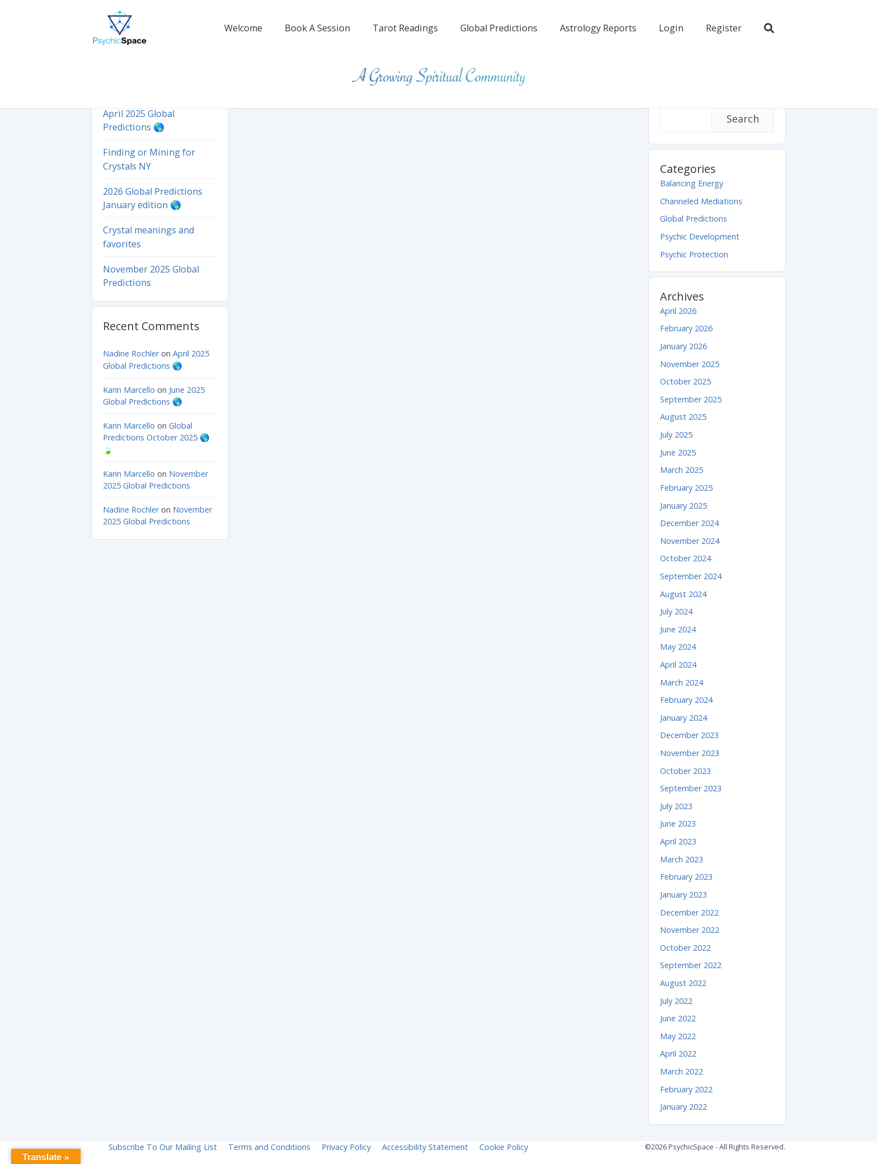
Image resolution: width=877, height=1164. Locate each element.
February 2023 (686, 876)
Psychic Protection (694, 254)
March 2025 (681, 469)
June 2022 (678, 1018)
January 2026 (683, 346)
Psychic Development (699, 236)
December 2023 (689, 735)
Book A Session (317, 28)
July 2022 (676, 1001)
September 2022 (691, 965)
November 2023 (689, 753)
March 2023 (681, 859)
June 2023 (678, 823)
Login (671, 28)
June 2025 (678, 452)
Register (724, 28)
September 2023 (691, 788)
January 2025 (683, 505)
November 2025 (689, 364)
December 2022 (689, 912)
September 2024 (691, 576)
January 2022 (683, 1106)
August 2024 (683, 594)
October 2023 (685, 771)
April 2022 (678, 1053)
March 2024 (681, 682)
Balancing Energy (691, 183)
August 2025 (683, 416)
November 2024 (689, 541)
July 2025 (676, 434)
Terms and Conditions (269, 1147)
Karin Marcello (129, 389)
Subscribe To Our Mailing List (163, 1147)
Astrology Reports (598, 28)
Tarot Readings (405, 28)
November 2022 (689, 929)
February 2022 (686, 1089)
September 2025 (691, 399)
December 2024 (689, 523)
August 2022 (683, 983)
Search (743, 118)
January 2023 (683, 894)
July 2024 (676, 611)
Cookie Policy (503, 1147)
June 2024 (678, 629)
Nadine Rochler (131, 353)
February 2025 (686, 487)
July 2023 (676, 806)
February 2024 (686, 699)
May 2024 (678, 646)
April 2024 (678, 664)
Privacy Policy (346, 1147)
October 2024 (685, 558)
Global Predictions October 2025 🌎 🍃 (156, 437)
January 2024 (683, 717)
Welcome (243, 28)
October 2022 (685, 947)
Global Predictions (498, 28)
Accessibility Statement (425, 1147)
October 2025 (685, 381)
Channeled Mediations (701, 201)
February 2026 (686, 328)
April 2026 (678, 311)
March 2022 (681, 1071)
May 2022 (678, 1036)
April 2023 (678, 841)
